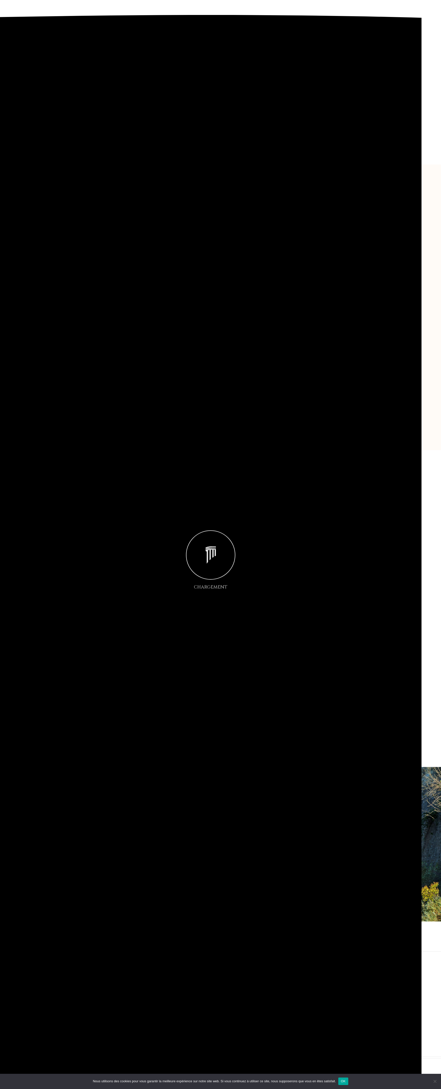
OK (343, 1081)
